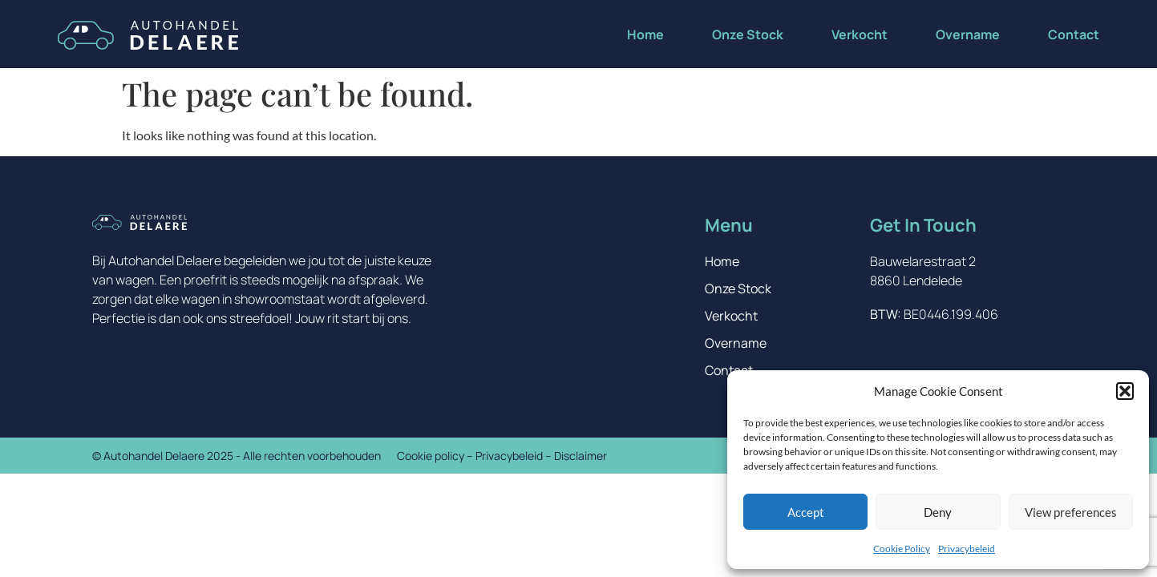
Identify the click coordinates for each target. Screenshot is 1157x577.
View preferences (1071, 512)
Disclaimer (580, 455)
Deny (938, 512)
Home (645, 34)
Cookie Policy (901, 549)
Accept (805, 512)
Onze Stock (747, 34)
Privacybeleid (966, 549)
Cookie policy (430, 455)
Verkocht (859, 34)
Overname (968, 34)
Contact (1073, 34)
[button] (1125, 391)
